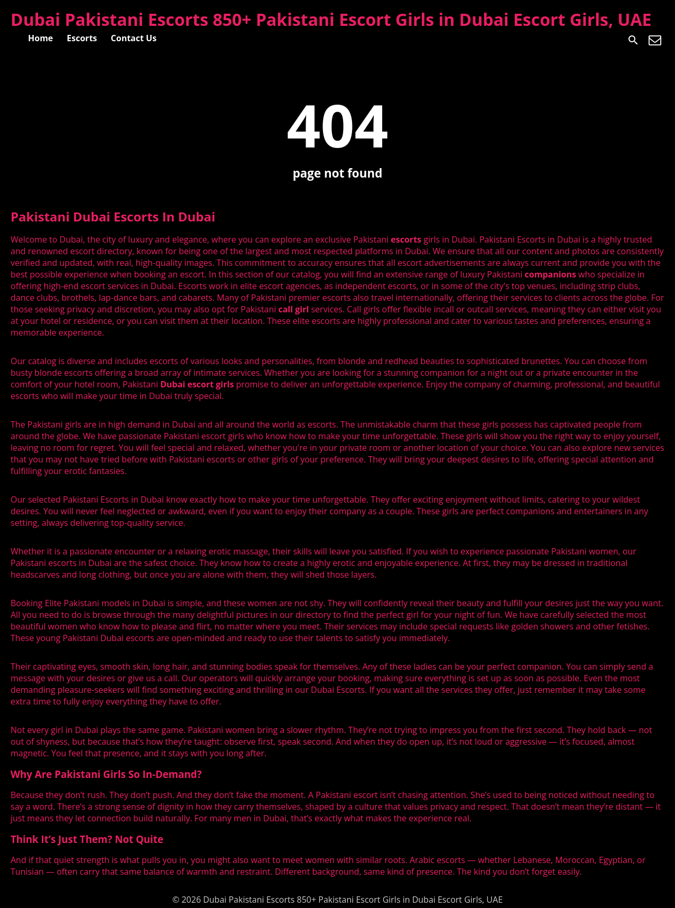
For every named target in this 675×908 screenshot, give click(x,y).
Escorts (82, 38)
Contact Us (134, 38)
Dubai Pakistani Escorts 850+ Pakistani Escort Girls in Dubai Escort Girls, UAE (331, 19)
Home (40, 38)
